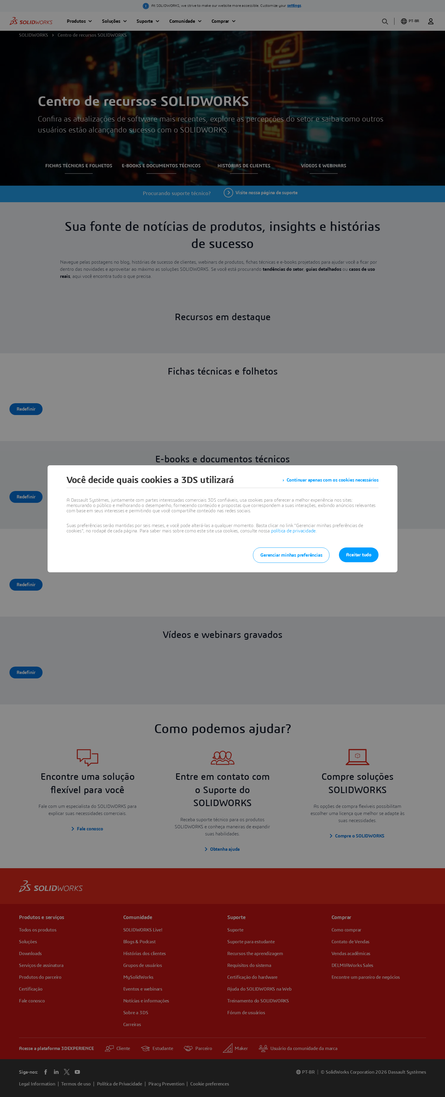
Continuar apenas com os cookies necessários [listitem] (333, 480)
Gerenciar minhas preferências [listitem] (291, 555)
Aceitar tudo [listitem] (358, 554)
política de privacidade (293, 531)
